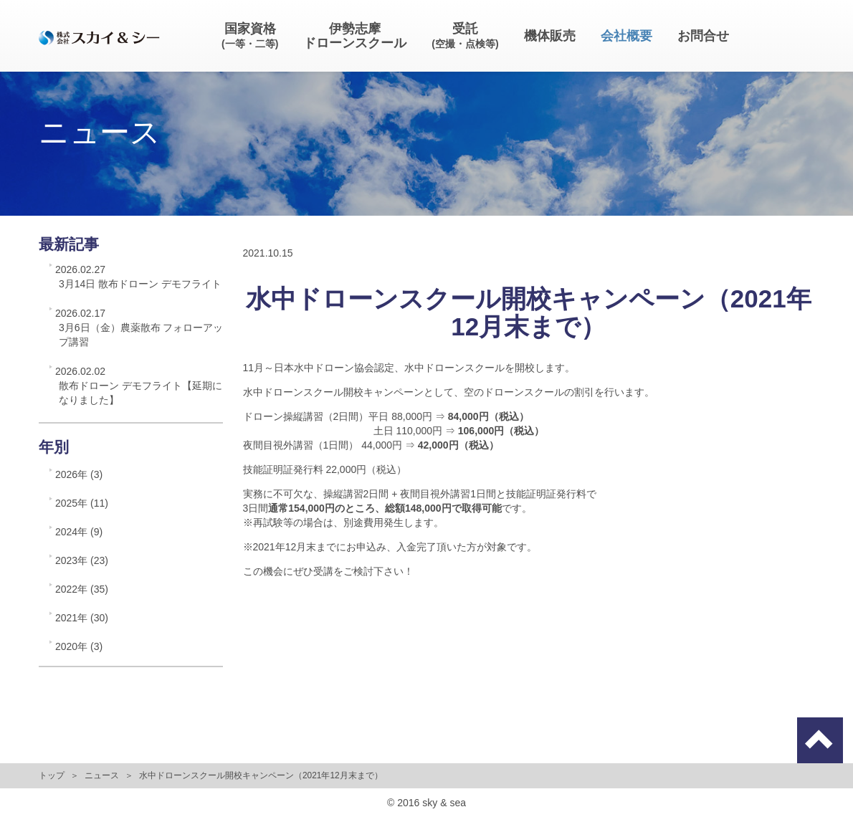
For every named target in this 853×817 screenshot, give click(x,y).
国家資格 (249, 35)
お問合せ (703, 36)
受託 (465, 35)
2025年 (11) (81, 503)
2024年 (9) (79, 532)
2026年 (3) (79, 474)
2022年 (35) (81, 589)
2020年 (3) (79, 646)
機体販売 (550, 36)
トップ (52, 775)
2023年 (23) (81, 560)
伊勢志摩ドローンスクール (354, 36)
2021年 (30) (81, 618)
